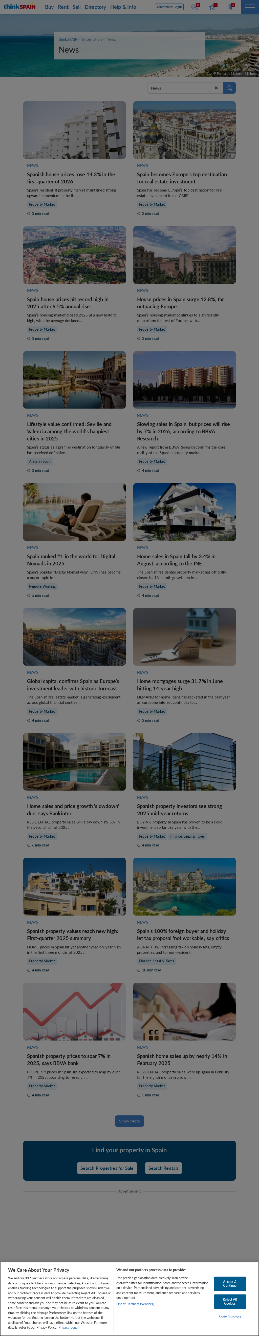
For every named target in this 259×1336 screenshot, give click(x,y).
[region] (129, 1299)
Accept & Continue (229, 1284)
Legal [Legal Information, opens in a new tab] (74, 1327)
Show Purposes (230, 1317)
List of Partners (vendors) (135, 1304)
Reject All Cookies (230, 1301)
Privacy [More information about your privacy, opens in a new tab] (63, 1327)
